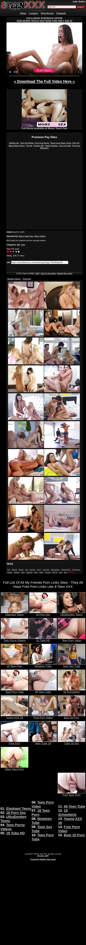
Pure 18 (76, 143)
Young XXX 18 (14, 716)
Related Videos (13, 279)
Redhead (29, 572)
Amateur (17, 572)
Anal (26, 569)
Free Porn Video (43, 716)
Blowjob (14, 569)
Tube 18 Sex (71, 742)
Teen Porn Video (71, 639)
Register (82, 1)
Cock (60, 572)
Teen (23, 245)
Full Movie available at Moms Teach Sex (44, 127)
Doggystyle (76, 569)
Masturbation (55, 569)
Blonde (21, 569)
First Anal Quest (42, 143)
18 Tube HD (43, 639)
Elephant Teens (14, 613)
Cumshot (48, 572)
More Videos (40, 236)
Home (23, 13)
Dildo (23, 572)
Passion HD (38, 146)
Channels (61, 13)
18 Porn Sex (43, 613)
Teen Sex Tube (71, 665)
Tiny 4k (29, 146)
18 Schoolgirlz (71, 690)
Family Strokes (51, 146)
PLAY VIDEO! (44, 70)
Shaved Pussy (66, 569)
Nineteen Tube (43, 665)
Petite (41, 572)
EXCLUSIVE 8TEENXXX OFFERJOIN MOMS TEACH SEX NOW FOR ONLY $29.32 (44, 19)
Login (75, 1)
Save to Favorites (48, 274)
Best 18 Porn (71, 716)
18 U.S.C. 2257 (43, 856)
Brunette (32, 569)
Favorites (27, 279)
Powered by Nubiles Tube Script (43, 859)
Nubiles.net (14, 143)
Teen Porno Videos (14, 639)
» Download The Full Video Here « (44, 81)
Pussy (39, 569)
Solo (65, 572)
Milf (18, 245)
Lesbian (9, 572)
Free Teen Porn (71, 793)
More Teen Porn (14, 768)
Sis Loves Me (65, 146)
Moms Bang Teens (17, 146)
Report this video (65, 274)
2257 (37, 274)
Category (33, 13)
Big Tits (54, 572)
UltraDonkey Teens (71, 613)
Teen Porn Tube (14, 690)
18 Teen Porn (14, 665)
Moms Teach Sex (26, 236)
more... (72, 572)
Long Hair (46, 569)
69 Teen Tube (43, 690)
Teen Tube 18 (43, 742)
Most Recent (47, 13)
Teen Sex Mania (27, 143)
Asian (36, 572)
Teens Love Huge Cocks (60, 143)
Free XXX (14, 742)
